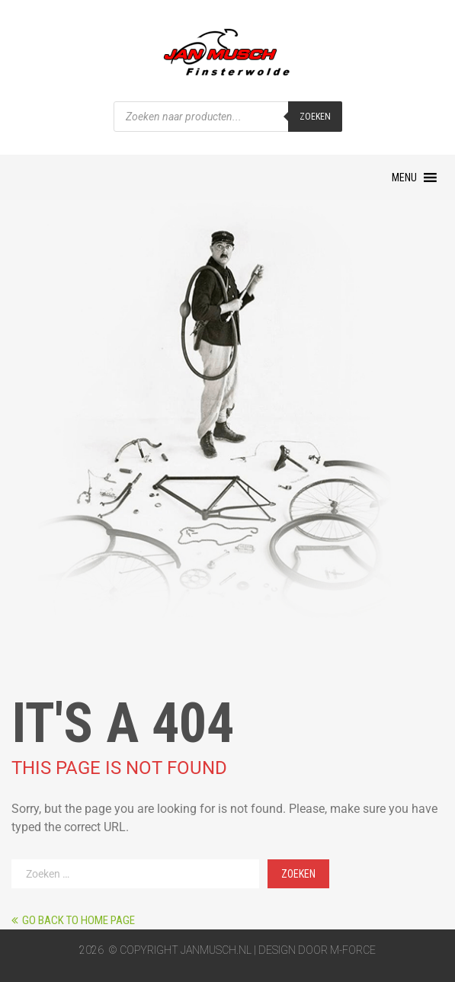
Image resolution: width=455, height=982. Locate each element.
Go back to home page (73, 920)
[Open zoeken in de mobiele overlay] (228, 116)
